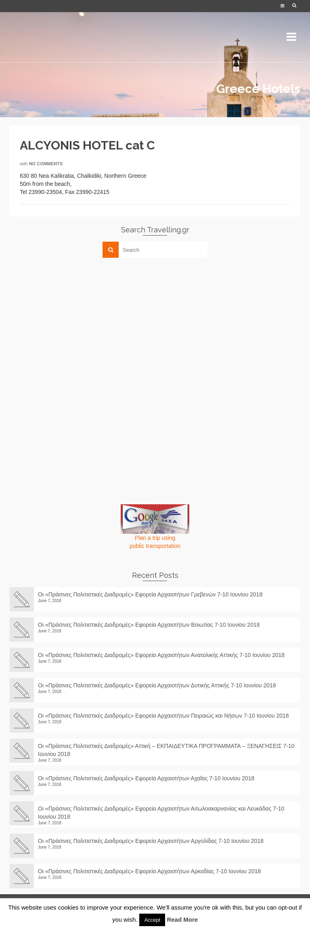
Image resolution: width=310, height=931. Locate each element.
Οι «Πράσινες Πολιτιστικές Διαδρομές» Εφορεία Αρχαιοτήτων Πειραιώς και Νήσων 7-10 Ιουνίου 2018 (163, 715)
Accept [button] (152, 920)
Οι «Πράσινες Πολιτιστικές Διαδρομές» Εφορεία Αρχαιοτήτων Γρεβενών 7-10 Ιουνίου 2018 (150, 594)
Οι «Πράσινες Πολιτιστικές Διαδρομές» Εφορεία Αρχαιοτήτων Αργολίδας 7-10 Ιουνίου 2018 (154, 841)
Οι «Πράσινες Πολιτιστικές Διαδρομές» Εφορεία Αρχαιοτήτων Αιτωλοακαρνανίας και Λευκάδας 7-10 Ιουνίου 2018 (161, 812)
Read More (182, 919)
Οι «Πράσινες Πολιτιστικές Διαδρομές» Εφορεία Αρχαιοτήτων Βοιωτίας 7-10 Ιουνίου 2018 (149, 624)
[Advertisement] (70, 320)
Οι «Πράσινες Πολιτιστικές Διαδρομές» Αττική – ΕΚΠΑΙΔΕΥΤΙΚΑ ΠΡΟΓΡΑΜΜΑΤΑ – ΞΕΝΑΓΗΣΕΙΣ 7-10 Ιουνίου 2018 (166, 750)
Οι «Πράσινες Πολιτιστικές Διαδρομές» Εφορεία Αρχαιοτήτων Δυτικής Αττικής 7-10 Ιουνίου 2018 (157, 685)
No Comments (46, 163)
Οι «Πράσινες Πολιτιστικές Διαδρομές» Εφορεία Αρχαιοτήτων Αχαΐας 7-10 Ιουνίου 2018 (146, 778)
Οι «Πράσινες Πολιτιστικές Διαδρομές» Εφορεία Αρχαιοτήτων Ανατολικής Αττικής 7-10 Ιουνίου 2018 (161, 655)
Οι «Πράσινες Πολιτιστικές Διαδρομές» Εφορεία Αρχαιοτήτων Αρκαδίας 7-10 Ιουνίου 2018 (152, 871)
